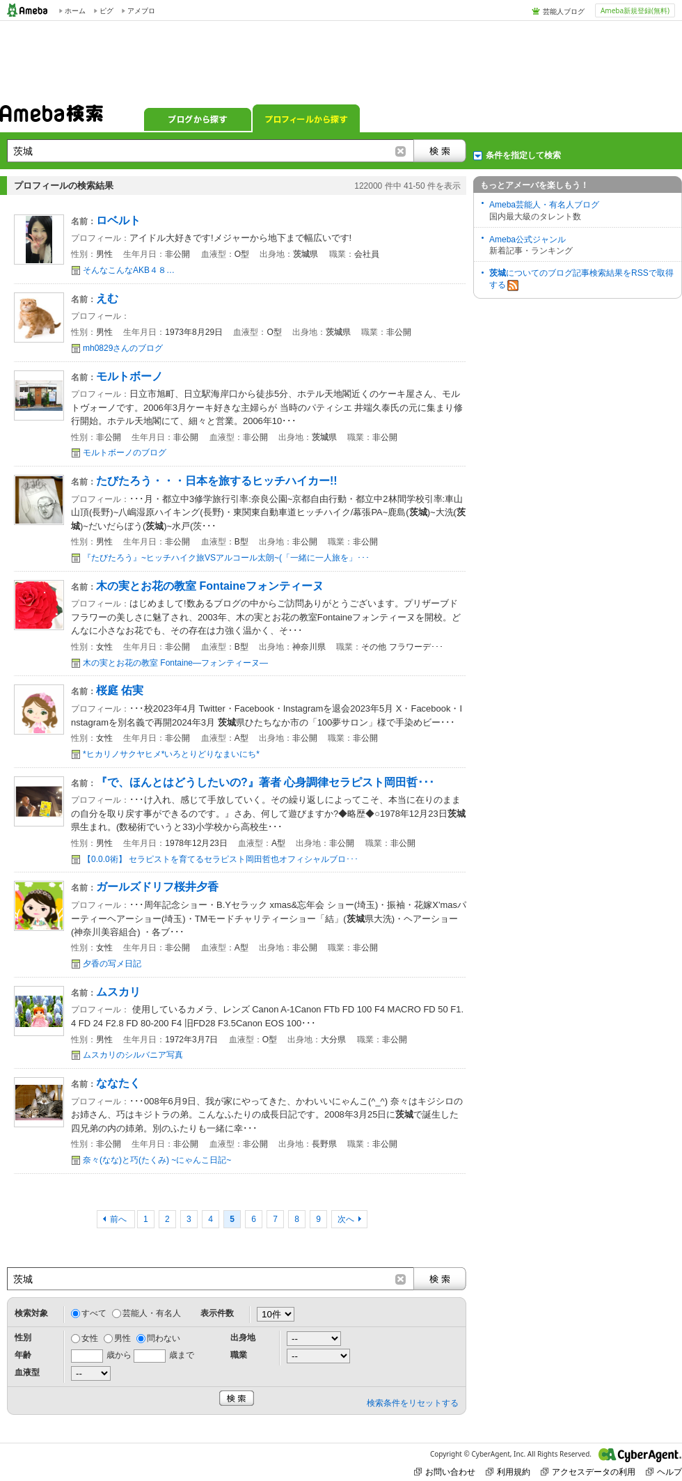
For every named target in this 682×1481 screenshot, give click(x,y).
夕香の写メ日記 (112, 964)
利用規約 (508, 1472)
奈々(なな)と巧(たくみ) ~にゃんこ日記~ (157, 1160)
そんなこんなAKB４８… (129, 270)
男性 (122, 1338)
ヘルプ (664, 1472)
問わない (163, 1338)
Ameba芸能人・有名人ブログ (544, 205)
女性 (89, 1338)
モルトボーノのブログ (124, 452)
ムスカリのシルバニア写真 (133, 1055)
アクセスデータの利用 (588, 1472)
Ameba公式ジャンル (527, 239)
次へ (346, 1219)
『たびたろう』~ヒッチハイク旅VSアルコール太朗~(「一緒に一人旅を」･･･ (226, 558)
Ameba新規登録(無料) (635, 10)
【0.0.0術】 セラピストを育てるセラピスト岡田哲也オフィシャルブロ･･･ (220, 859)
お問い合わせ (444, 1472)
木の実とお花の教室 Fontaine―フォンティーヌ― (175, 663)
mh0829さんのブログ (123, 348)
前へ (119, 1219)
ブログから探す (197, 118)
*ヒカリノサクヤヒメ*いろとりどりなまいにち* (171, 754)
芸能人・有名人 (151, 1313)
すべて (93, 1313)
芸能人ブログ (564, 11)
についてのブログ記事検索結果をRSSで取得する (581, 279)
